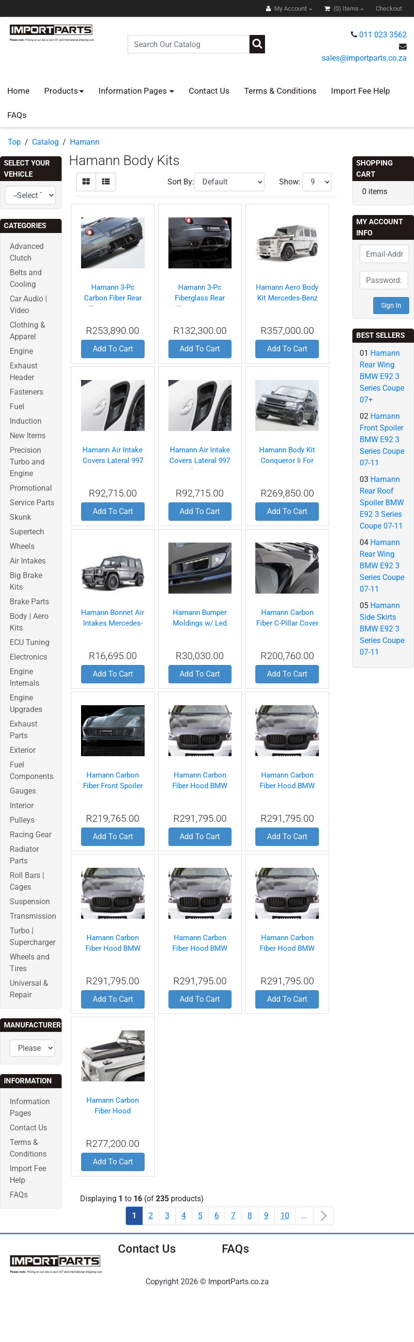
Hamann (84, 142)
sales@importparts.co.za (364, 58)
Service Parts (32, 502)
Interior (21, 805)
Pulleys (22, 820)
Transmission (33, 916)
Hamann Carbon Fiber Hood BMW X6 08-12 (112, 948)
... (304, 1215)
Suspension (30, 901)
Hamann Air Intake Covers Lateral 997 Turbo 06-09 (199, 461)
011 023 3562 (383, 34)
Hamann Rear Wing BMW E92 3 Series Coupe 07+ (382, 376)
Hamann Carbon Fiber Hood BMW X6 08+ (199, 786)
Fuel (17, 406)
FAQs (17, 115)
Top (14, 142)
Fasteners (26, 392)
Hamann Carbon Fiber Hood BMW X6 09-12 (287, 948)
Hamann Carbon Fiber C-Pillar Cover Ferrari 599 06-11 (287, 623)
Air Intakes (28, 560)
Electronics (28, 657)
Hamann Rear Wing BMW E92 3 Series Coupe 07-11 (382, 566)
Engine (21, 351)
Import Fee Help (360, 91)
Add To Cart (113, 348)
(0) (342, 8)
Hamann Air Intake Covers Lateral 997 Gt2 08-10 (113, 461)
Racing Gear (30, 834)
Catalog (45, 142)
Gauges (23, 790)
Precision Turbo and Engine (27, 462)
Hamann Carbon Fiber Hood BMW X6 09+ (199, 948)
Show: (289, 181)
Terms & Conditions (280, 91)
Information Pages (134, 91)
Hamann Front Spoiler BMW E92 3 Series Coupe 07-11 (382, 439)
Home (18, 91)
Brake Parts (29, 601)
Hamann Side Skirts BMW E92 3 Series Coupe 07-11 (382, 629)
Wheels (22, 546)
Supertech (27, 531)
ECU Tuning (30, 642)
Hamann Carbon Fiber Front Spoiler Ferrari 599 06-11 (113, 786)
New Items (28, 435)
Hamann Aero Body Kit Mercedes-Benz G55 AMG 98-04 (287, 298)
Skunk (20, 517)
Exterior (22, 750)
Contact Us (209, 91)
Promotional (31, 488)
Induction (26, 421)
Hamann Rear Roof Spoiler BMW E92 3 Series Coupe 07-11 (382, 502)
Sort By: (180, 181)
